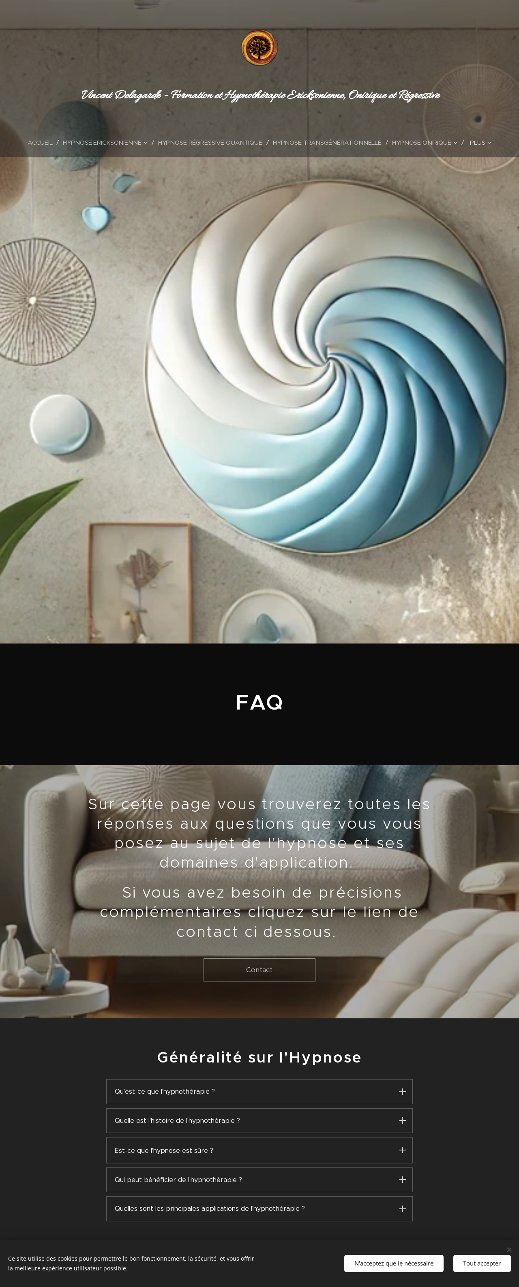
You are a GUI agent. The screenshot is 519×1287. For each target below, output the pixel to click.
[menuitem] (41, 142)
